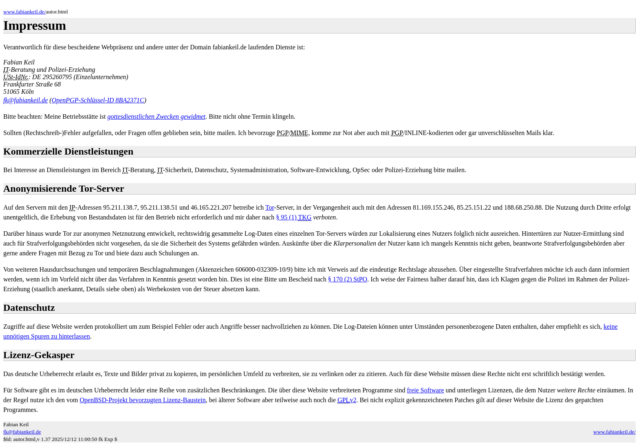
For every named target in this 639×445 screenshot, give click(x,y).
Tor (269, 207)
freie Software (425, 390)
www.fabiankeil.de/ (24, 12)
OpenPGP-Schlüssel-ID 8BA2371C (98, 100)
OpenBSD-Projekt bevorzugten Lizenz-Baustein (143, 399)
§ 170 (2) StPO (347, 279)
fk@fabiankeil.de (25, 100)
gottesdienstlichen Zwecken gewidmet (156, 116)
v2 (346, 400)
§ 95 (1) (293, 217)
